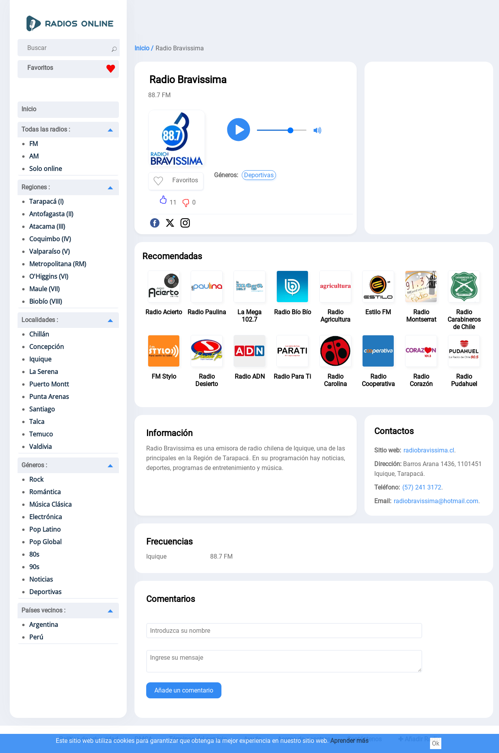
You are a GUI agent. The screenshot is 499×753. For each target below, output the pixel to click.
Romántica (45, 492)
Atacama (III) (47, 226)
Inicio (28, 109)
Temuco (41, 434)
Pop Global (45, 542)
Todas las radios (45, 129)
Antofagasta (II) (51, 214)
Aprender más (349, 740)
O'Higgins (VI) (48, 276)
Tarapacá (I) (46, 201)
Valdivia (40, 446)
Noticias (41, 579)
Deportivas (45, 591)
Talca (36, 421)
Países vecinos (43, 610)
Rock (36, 479)
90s (34, 567)
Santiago (42, 409)
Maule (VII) (44, 289)
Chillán (39, 334)
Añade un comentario (183, 690)
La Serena (43, 371)
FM (33, 143)
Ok (435, 743)
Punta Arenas (49, 396)
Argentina (43, 624)
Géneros (34, 465)
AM (34, 156)
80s (34, 554)
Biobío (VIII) (45, 301)
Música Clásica (50, 504)
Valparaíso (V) (49, 251)
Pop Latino (45, 529)
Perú (36, 637)
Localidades (39, 320)
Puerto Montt (49, 384)
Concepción (46, 346)
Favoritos (73, 68)
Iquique (40, 359)
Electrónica (45, 517)
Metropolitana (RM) (57, 264)
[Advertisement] (313, 19)
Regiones (35, 187)
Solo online (45, 168)
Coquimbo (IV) (50, 239)
